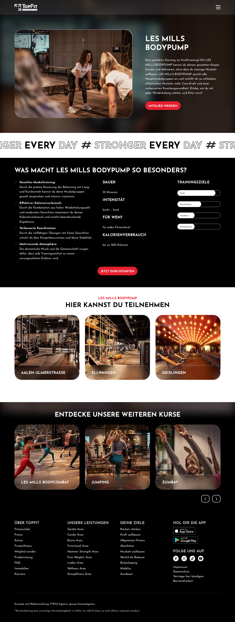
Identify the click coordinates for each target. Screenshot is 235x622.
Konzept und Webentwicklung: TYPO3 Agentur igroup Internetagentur (55, 604)
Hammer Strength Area (82, 551)
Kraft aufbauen (130, 534)
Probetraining (24, 557)
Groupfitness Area (79, 574)
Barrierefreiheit (183, 581)
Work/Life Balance (132, 557)
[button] (205, 389)
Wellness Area (76, 568)
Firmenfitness (23, 546)
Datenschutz (181, 571)
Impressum (180, 567)
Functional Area (77, 546)
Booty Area (74, 540)
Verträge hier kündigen (188, 576)
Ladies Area (75, 562)
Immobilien (22, 568)
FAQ (17, 562)
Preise (18, 534)
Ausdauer (126, 574)
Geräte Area (75, 529)
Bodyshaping (128, 562)
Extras (19, 540)
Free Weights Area (79, 557)
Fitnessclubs (22, 529)
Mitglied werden (163, 106)
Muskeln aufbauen (132, 551)
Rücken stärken (130, 529)
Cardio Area (75, 534)
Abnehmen (127, 546)
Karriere (20, 574)
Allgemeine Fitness (132, 540)
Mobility (125, 568)
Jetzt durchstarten (117, 271)
